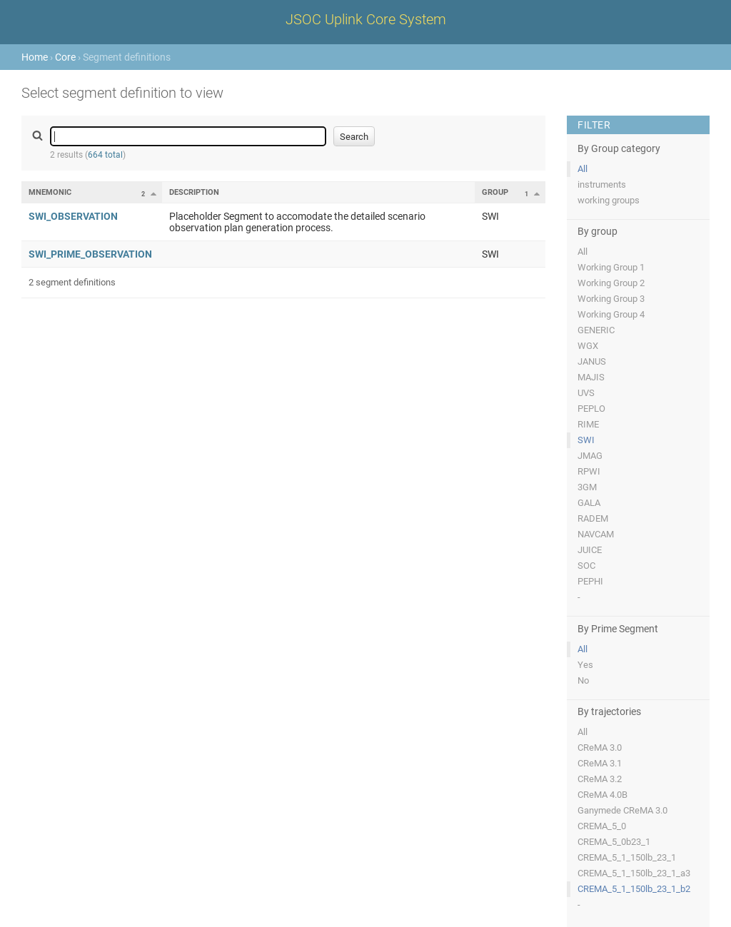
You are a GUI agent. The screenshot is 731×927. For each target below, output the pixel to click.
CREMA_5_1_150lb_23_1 (627, 857)
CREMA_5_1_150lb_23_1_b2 (634, 888)
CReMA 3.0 (600, 747)
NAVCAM (596, 534)
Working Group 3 (611, 298)
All (583, 168)
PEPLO (591, 408)
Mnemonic (50, 192)
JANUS (592, 361)
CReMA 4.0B (602, 794)
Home (34, 57)
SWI (586, 440)
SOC (586, 565)
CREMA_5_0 (602, 826)
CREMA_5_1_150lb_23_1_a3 (634, 873)
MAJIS (591, 377)
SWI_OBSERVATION (73, 216)
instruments (602, 184)
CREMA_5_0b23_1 (614, 841)
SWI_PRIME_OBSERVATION (90, 254)
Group (495, 192)
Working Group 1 (611, 267)
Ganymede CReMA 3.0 (622, 810)
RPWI (589, 471)
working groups (609, 200)
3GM (587, 487)
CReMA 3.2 (600, 779)
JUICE (590, 549)
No (583, 680)
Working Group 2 (611, 283)
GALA (589, 502)
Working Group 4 (611, 314)
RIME (588, 424)
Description (194, 192)
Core (65, 57)
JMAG (590, 455)
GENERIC (596, 330)
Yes (585, 664)
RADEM (593, 518)
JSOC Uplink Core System (366, 19)
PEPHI (590, 581)
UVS (586, 392)
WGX (588, 345)
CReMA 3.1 (600, 763)
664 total (105, 155)
